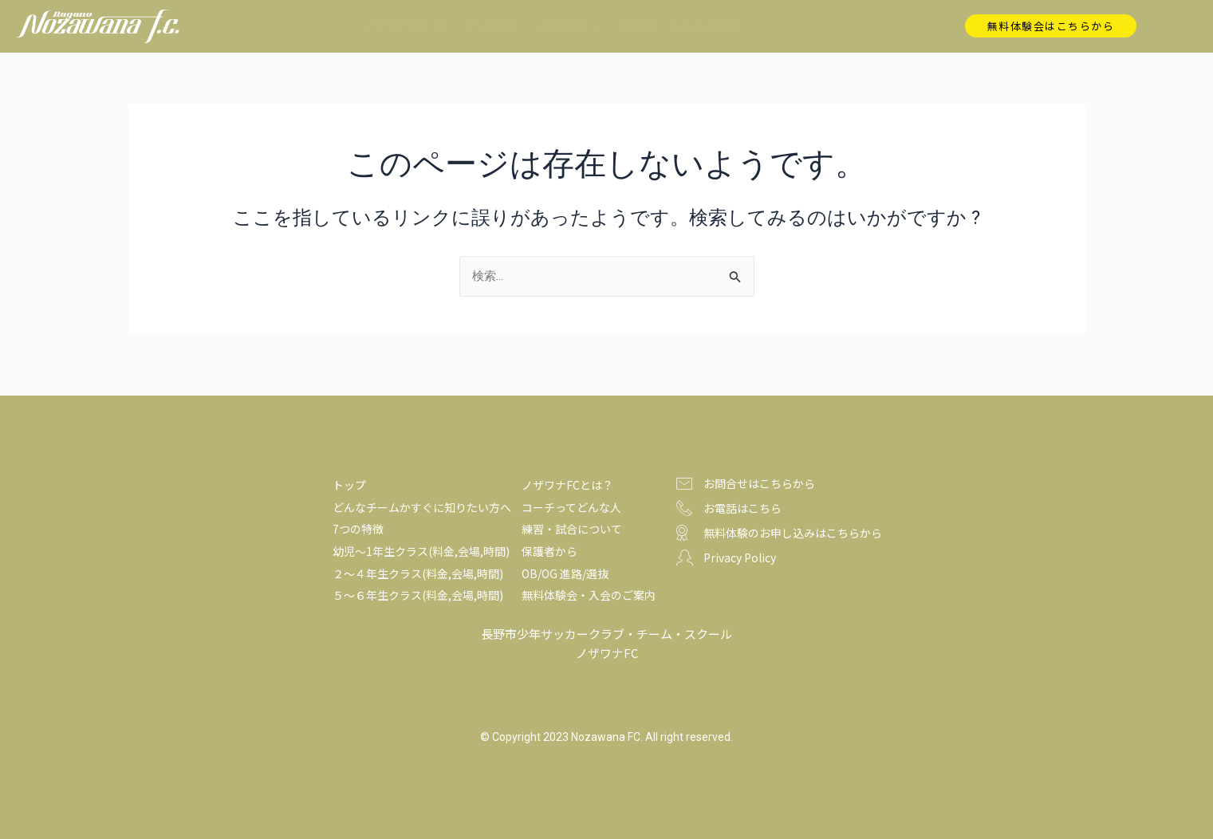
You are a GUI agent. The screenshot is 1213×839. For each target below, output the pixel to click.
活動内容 (570, 26)
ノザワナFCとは (402, 26)
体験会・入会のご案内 (679, 26)
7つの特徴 (491, 26)
